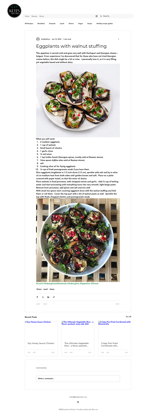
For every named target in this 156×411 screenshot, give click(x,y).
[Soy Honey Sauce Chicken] (41, 330)
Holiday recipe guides (104, 23)
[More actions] (118, 39)
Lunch (62, 23)
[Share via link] (54, 297)
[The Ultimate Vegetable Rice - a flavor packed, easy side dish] (78, 330)
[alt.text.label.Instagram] (96, 16)
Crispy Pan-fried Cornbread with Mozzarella (109, 344)
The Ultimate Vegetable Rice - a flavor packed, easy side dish (76, 344)
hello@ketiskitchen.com (78, 397)
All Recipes (29, 23)
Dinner (71, 23)
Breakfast (41, 23)
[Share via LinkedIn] (48, 297)
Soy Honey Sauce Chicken (41, 343)
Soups (89, 23)
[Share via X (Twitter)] (43, 297)
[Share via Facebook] (37, 297)
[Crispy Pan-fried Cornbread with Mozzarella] (114, 330)
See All (128, 317)
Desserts (52, 23)
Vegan (80, 23)
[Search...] (116, 16)
